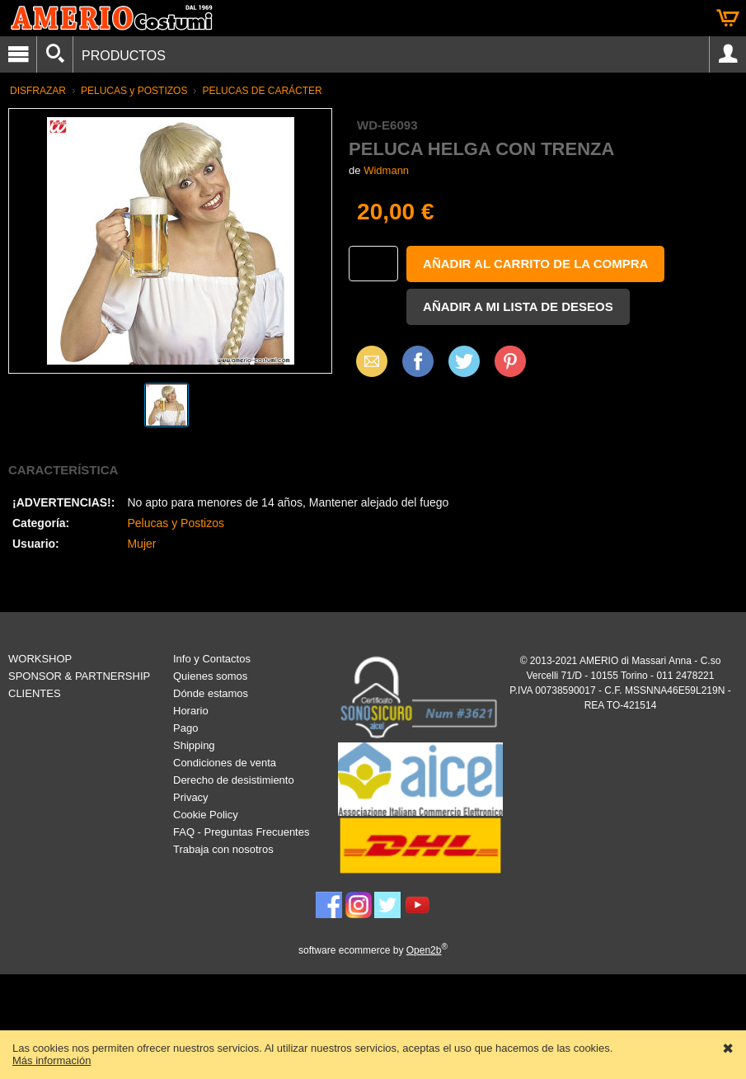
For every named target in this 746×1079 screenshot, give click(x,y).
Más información (51, 1060)
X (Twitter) (464, 367)
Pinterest (510, 361)
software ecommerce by (373, 950)
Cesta (728, 18)
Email (367, 361)
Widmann (386, 170)
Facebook (418, 361)
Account (728, 54)
